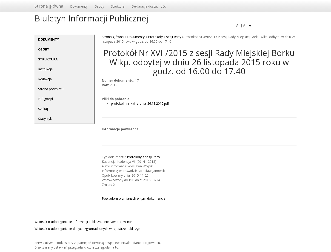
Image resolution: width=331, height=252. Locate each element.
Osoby (99, 6)
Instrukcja (45, 69)
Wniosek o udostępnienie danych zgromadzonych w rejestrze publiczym (87, 228)
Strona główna (48, 6)
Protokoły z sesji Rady (164, 37)
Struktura (118, 6)
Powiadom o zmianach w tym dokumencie (133, 198)
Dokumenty (79, 6)
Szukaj (43, 109)
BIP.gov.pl (45, 99)
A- (238, 25)
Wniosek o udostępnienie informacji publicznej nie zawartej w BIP (83, 221)
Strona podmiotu (50, 89)
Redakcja (45, 79)
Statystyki (45, 118)
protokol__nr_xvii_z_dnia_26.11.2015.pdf (140, 103)
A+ (251, 25)
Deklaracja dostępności (148, 6)
